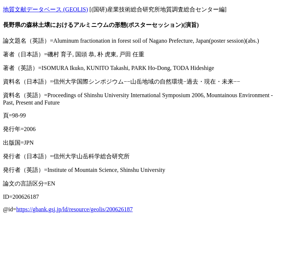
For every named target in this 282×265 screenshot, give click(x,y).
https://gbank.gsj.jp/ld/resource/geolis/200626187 (74, 209)
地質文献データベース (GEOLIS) (45, 9)
